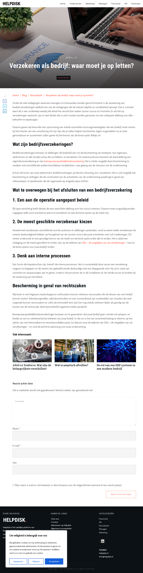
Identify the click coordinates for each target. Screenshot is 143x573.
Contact (54, 522)
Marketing (103, 532)
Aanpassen (18, 561)
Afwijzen (36, 561)
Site (15, 462)
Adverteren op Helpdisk (61, 525)
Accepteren (54, 561)
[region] (36, 548)
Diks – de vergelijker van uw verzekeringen (103, 242)
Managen (103, 529)
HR (100, 522)
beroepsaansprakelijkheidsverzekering (64, 161)
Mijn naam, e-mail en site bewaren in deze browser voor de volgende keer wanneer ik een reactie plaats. (68, 485)
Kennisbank (63, 78)
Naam (16, 428)
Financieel (103, 519)
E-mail (17, 445)
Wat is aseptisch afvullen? (74, 356)
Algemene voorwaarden (61, 528)
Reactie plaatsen (121, 494)
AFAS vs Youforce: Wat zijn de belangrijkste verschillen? (32, 356)
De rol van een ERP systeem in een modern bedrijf (116, 356)
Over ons (55, 519)
